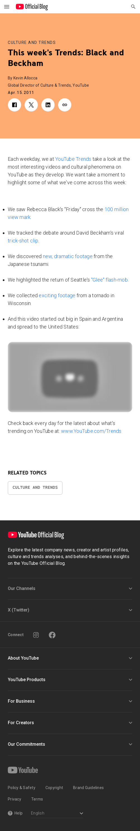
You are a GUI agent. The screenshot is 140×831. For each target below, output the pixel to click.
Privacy (14, 799)
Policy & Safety (21, 787)
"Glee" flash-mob (109, 280)
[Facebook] (52, 635)
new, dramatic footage (68, 256)
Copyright (54, 787)
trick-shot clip (23, 241)
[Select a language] (57, 814)
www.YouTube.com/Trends (91, 431)
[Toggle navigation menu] (6, 6)
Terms (37, 799)
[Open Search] (133, 6)
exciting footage (57, 295)
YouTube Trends (73, 159)
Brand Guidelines (88, 787)
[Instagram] (36, 635)
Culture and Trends (32, 42)
